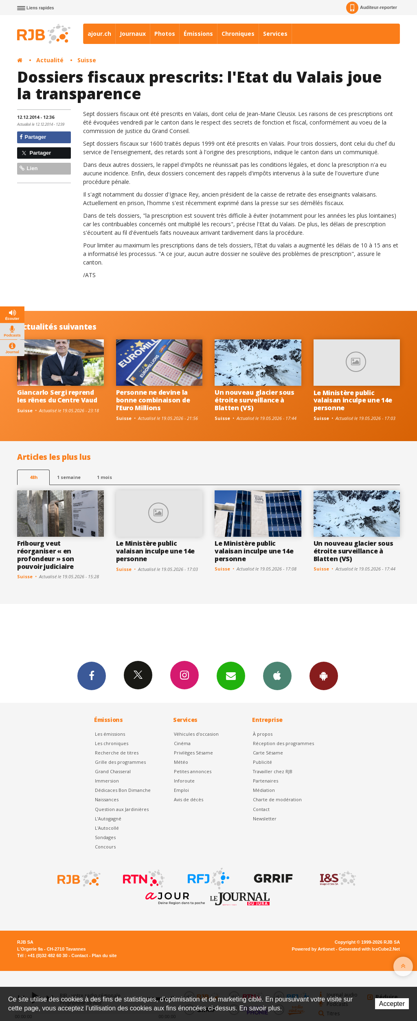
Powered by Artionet (313, 949)
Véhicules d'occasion (196, 734)
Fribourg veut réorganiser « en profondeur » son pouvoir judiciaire (45, 555)
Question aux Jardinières (122, 809)
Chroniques (238, 33)
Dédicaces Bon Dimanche (123, 790)
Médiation (264, 790)
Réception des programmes (283, 743)
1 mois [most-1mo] (104, 477)
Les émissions (110, 734)
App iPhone (277, 675)
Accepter (392, 1003)
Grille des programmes (120, 762)
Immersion (107, 780)
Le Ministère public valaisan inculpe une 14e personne (353, 400)
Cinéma (182, 743)
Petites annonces (192, 771)
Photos (164, 33)
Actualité (50, 60)
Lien (28, 168)
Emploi (181, 790)
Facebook (91, 675)
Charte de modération (277, 799)
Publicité (262, 762)
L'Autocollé (107, 828)
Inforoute (184, 780)
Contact (261, 809)
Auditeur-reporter (371, 8)
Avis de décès (188, 799)
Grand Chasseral (113, 771)
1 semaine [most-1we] (69, 477)
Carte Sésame (268, 752)
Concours (105, 846)
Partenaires (265, 780)
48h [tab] (33, 477)
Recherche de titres (116, 752)
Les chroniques (111, 743)
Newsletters (231, 675)
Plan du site (104, 955)
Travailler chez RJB (272, 771)
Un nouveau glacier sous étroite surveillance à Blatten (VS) (254, 400)
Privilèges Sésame (193, 752)
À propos (262, 734)
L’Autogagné (108, 818)
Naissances (107, 799)
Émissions (198, 33)
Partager (33, 137)
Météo (181, 762)
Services (275, 33)
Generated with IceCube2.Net (369, 949)
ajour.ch (99, 33)
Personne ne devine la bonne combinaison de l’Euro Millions (153, 400)
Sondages (105, 837)
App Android (323, 675)
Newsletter (265, 818)
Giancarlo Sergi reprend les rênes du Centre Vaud (57, 396)
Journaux (133, 33)
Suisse (86, 60)
